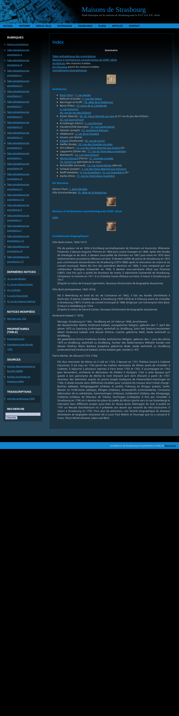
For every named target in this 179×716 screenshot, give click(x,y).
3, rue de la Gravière (87, 133)
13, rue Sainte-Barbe (102, 126)
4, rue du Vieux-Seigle (17, 295)
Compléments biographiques (69, 70)
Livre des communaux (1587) (21, 398)
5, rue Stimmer (94, 123)
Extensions (64, 26)
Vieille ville (43, 26)
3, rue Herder (83, 95)
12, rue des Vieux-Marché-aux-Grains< (98, 148)
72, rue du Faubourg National (21, 301)
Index (58, 42)
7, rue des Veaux (92, 98)
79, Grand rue (68, 162)
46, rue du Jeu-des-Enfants (75, 112)
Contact (134, 26)
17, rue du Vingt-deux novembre (107, 151)
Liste (55, 217)
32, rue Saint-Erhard (72, 119)
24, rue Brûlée (14, 290)
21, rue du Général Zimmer (20, 284)
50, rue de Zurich (95, 140)
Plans (102, 26)
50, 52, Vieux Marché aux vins (97, 116)
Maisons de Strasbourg (114, 9)
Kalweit (64, 140)
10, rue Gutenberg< (113, 172)
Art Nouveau (59, 67)
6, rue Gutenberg (90, 172)
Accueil (8, 26)
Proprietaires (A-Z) (16, 339)
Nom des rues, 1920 (16, 318)
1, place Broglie (78, 189)
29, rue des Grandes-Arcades (95, 144)
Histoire (24, 26)
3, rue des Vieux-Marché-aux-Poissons (104, 169)
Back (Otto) (66, 95)
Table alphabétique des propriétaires (74, 56)
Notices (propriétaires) (18, 44)
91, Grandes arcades (101, 158)
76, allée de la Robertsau (98, 102)
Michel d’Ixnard (69, 158)
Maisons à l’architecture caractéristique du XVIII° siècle (84, 59)
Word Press (170, 445)
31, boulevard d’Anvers (95, 130)
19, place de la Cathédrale (91, 105)
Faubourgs (85, 26)
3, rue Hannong (69, 109)
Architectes (59, 63)
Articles (117, 26)
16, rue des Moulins (16, 278)
